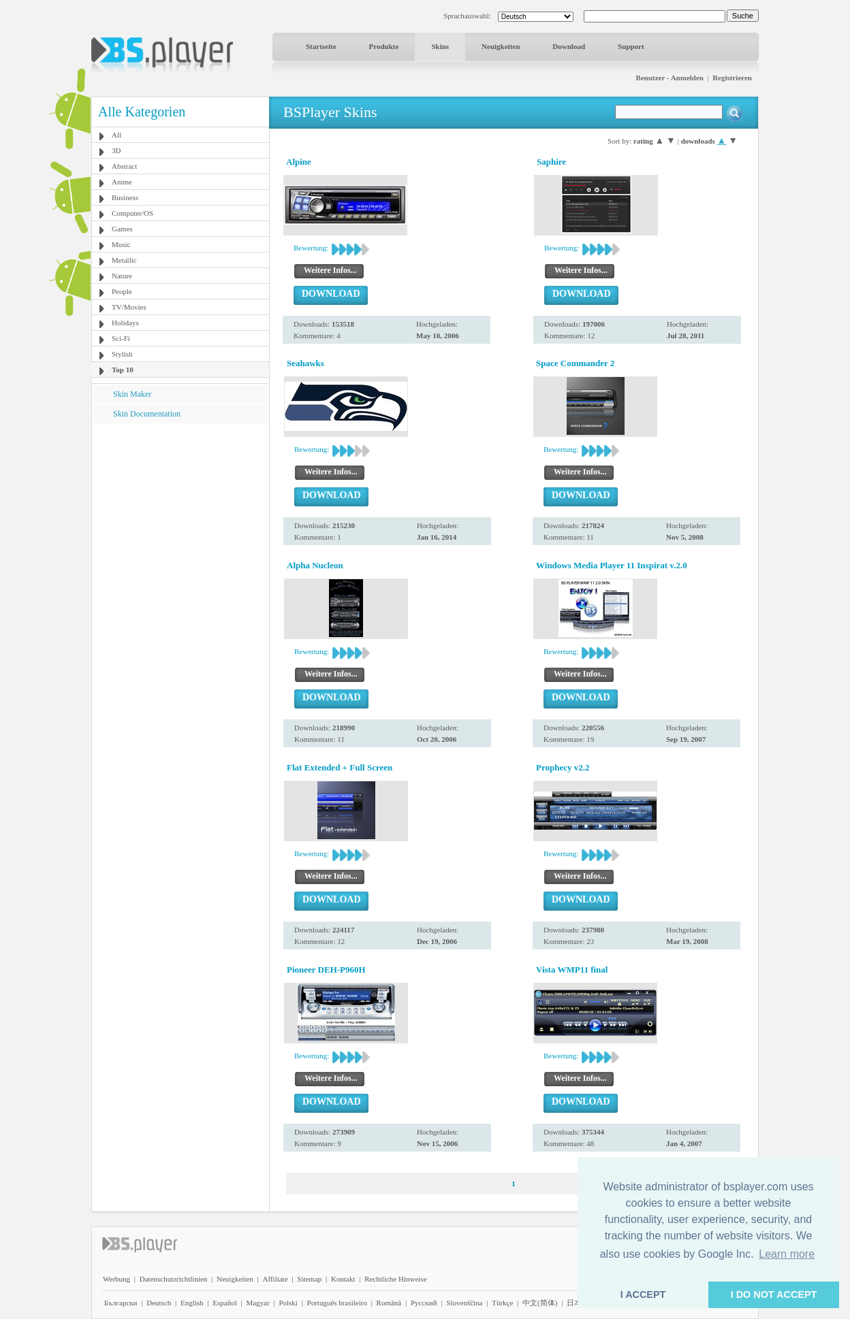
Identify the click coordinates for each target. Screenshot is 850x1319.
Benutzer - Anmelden (670, 78)
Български (121, 1303)
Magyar (257, 1303)
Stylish (122, 354)
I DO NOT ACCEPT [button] (774, 1294)
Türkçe (502, 1303)
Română (389, 1303)
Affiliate (275, 1279)
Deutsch (158, 1303)
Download (568, 46)
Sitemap (309, 1279)
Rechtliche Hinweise (395, 1279)
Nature (122, 276)
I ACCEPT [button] (643, 1294)
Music (121, 244)
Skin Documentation (146, 414)
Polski (288, 1303)
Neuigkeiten (501, 46)
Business (125, 197)
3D (116, 150)
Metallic (124, 260)
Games (122, 229)
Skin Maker (132, 394)
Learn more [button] (787, 1254)
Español (224, 1303)
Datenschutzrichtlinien (174, 1279)
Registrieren (732, 78)
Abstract (124, 166)
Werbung (116, 1279)
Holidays (125, 323)
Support (631, 46)
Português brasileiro (337, 1303)
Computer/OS (132, 213)
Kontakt (343, 1279)
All (116, 135)
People (122, 291)
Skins (440, 46)
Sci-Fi (121, 338)
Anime (122, 182)
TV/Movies (129, 307)
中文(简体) (539, 1303)
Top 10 (122, 369)
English (192, 1303)
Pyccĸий (424, 1303)
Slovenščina (464, 1303)
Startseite (321, 46)
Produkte (384, 46)
